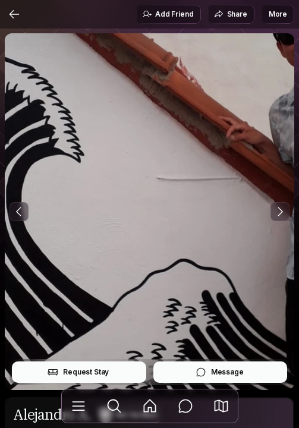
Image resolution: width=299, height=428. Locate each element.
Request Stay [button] (78, 372)
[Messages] (185, 406)
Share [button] (230, 14)
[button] (221, 406)
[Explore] (114, 406)
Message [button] (220, 372)
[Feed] (149, 406)
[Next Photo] (279, 211)
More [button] (278, 14)
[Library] (78, 406)
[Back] (14, 14)
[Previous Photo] (19, 211)
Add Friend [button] (167, 14)
